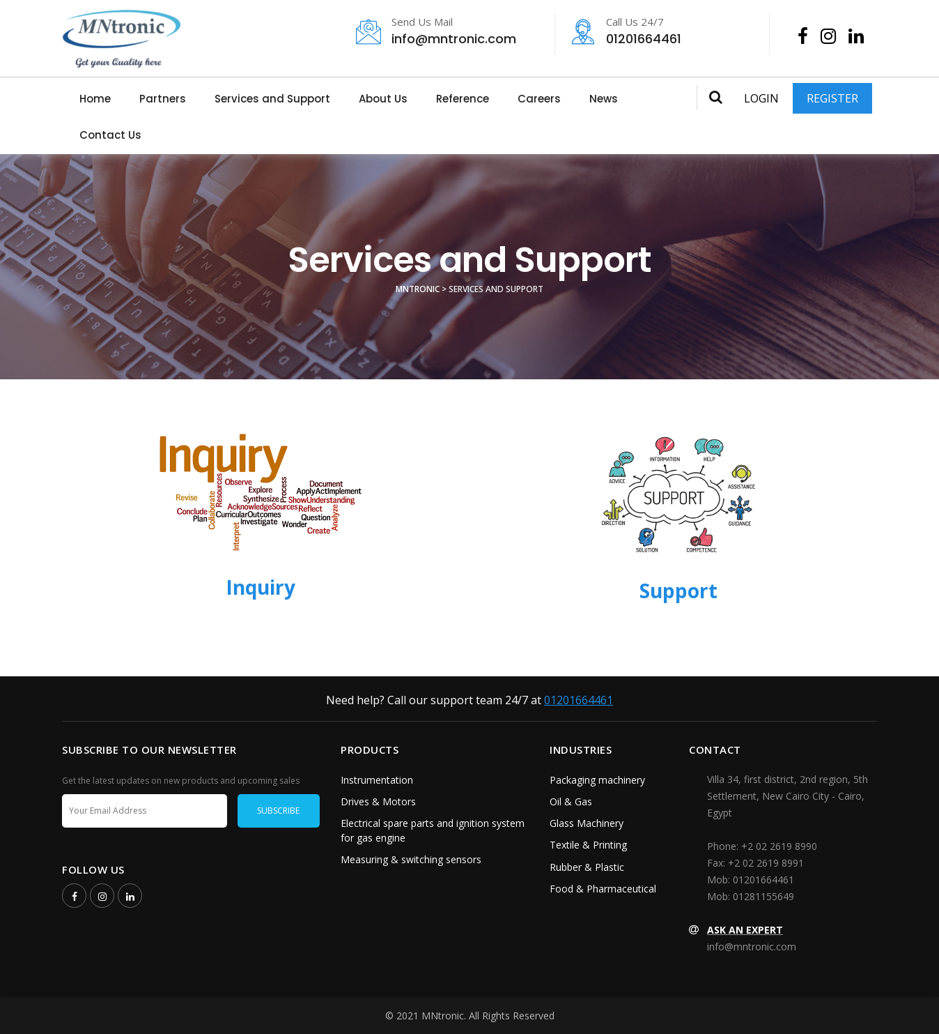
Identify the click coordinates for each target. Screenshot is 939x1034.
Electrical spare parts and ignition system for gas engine (433, 830)
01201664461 (662, 32)
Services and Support (272, 98)
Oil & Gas (571, 801)
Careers (539, 98)
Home (95, 98)
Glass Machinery (586, 823)
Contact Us (110, 135)
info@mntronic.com (447, 32)
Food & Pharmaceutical (603, 888)
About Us (383, 98)
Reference (462, 98)
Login (761, 98)
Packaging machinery (597, 779)
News (603, 98)
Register (832, 98)
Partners (162, 98)
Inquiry (260, 587)
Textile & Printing (588, 844)
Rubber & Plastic (587, 867)
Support (678, 590)
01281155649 (763, 896)
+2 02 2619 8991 (766, 862)
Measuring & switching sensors (411, 859)
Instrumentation (377, 779)
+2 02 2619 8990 (779, 846)
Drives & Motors (378, 801)
